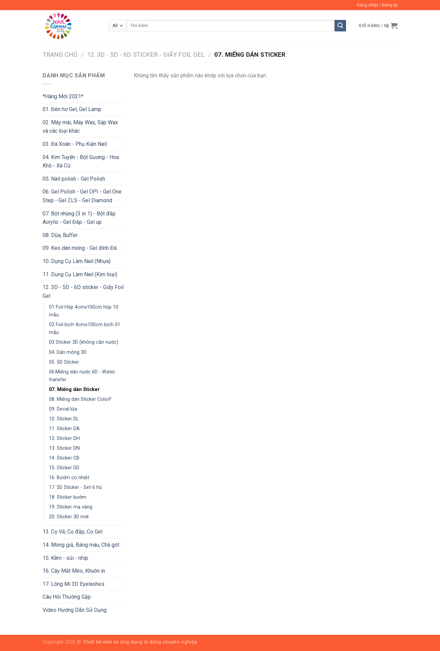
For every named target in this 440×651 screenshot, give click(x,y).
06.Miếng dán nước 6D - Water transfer (82, 376)
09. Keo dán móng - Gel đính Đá (80, 248)
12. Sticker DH (64, 438)
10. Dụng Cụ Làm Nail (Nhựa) (77, 261)
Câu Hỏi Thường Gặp (67, 597)
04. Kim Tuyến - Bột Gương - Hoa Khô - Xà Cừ (81, 161)
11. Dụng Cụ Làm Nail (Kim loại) (80, 274)
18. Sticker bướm (67, 497)
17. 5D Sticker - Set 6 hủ (75, 487)
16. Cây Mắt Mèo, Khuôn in (74, 571)
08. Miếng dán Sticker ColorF (80, 399)
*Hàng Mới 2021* (63, 96)
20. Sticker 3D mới (69, 517)
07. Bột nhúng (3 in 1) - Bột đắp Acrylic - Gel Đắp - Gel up (79, 218)
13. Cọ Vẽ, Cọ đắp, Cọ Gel (72, 531)
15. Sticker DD (64, 468)
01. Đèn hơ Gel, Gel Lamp (72, 109)
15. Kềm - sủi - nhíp (65, 558)
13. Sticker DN (64, 448)
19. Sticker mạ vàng (70, 507)
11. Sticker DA (64, 429)
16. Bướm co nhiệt (69, 477)
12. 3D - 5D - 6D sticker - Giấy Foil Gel (145, 54)
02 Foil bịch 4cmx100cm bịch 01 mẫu (84, 328)
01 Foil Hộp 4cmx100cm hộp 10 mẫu (83, 311)
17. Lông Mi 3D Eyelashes (73, 584)
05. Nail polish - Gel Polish (74, 179)
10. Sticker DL (64, 419)
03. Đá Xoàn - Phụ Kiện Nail (75, 144)
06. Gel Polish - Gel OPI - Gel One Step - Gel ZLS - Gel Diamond (82, 196)
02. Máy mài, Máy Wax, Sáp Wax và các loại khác (80, 126)
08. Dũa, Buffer (60, 235)
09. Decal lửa (63, 409)
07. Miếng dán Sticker (74, 389)
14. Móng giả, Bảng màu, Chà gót (81, 545)
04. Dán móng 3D (68, 352)
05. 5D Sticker (64, 362)
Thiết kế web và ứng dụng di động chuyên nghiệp (139, 642)
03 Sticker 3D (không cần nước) (83, 342)
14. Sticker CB (64, 458)
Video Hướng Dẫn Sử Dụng (74, 610)
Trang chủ (60, 54)
